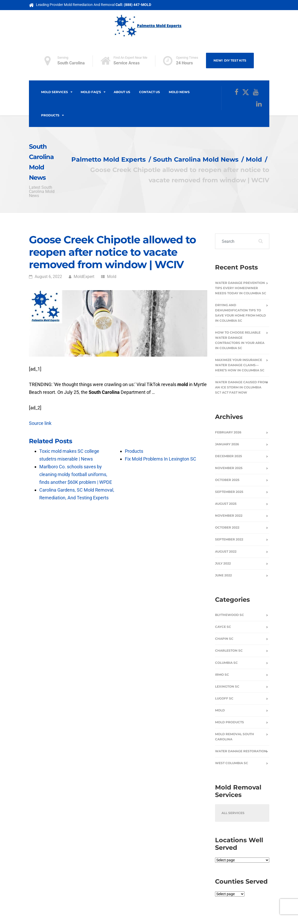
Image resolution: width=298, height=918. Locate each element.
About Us (122, 92)
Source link (40, 423)
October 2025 (227, 480)
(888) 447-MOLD (137, 5)
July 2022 (223, 563)
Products (50, 115)
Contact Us (149, 92)
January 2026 (227, 444)
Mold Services (54, 92)
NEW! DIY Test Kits (229, 60)
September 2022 (229, 539)
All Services (232, 813)
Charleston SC (229, 650)
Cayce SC (223, 627)
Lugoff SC (224, 698)
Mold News (179, 92)
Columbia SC (226, 663)
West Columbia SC (231, 763)
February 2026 (228, 432)
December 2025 (228, 456)
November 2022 (228, 515)
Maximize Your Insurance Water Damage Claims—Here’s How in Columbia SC (239, 365)
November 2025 (228, 468)
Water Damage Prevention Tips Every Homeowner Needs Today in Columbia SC (240, 288)
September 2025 (229, 492)
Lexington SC (227, 686)
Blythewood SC (229, 615)
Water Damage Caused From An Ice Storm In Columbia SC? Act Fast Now (241, 387)
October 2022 (227, 527)
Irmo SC (222, 674)
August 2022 (225, 551)
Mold (111, 276)
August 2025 (225, 504)
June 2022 (223, 575)
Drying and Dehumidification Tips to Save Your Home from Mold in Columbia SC (240, 312)
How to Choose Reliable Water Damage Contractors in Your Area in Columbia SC (239, 340)
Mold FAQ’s (91, 92)
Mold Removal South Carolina (234, 736)
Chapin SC (224, 639)
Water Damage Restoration (241, 751)
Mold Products (229, 722)
